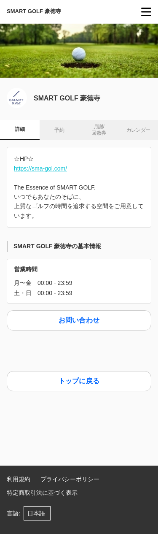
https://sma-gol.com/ (40, 168)
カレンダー (138, 130)
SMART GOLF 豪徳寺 (34, 11)
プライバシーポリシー (69, 479)
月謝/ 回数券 (98, 130)
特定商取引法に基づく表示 (42, 492)
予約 (59, 130)
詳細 (19, 129)
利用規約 (18, 479)
